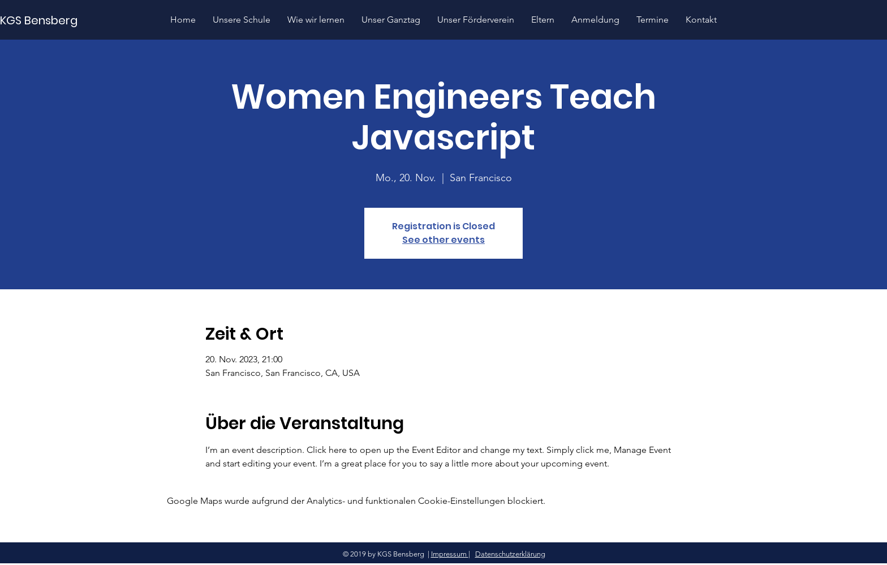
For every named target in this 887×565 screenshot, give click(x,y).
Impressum (449, 554)
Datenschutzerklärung (510, 554)
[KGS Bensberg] (40, 20)
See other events (443, 239)
